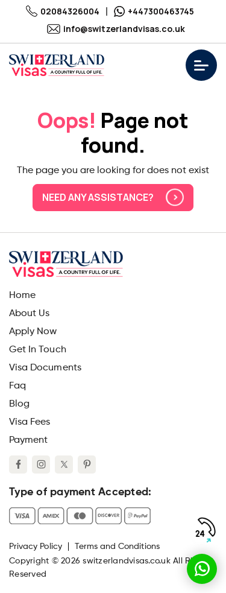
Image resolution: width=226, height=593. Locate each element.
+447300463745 (154, 11)
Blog (19, 404)
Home (22, 295)
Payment (28, 440)
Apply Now (33, 332)
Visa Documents (45, 368)
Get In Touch (37, 350)
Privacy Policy (35, 546)
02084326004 (62, 11)
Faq (17, 386)
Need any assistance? (112, 197)
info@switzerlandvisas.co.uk (116, 28)
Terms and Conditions (117, 546)
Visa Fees (29, 422)
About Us (29, 314)
